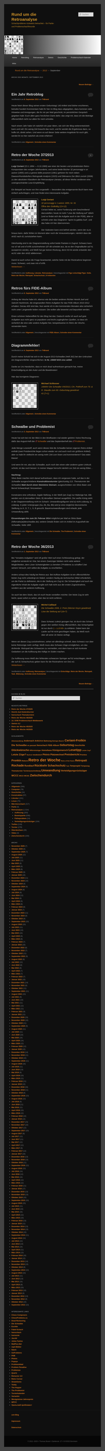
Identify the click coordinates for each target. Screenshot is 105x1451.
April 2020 (15, 1041)
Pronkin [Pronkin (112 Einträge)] (16, 760)
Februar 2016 (17, 1186)
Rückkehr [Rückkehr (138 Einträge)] (40, 765)
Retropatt (29, 275)
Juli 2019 (15, 1067)
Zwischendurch (17, 836)
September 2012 (18, 1305)
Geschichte (62, 58)
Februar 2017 (17, 1151)
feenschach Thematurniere (22, 715)
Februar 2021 (17, 1012)
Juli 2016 (15, 1171)
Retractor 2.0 (16, 1376)
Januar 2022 (16, 979)
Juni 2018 (15, 1104)
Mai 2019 (15, 1072)
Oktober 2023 (17, 919)
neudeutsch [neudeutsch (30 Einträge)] (37, 755)
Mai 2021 (15, 1003)
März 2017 (15, 1148)
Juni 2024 (15, 895)
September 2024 (18, 887)
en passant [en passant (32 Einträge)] (31, 745)
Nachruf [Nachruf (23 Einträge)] (29, 755)
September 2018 (18, 1096)
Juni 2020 (15, 1035)
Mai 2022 (15, 968)
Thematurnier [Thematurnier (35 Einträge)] (17, 771)
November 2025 (18, 846)
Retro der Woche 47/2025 (22, 709)
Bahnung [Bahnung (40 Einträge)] (48, 741)
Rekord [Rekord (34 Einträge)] (25, 761)
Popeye (14, 1361)
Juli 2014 (15, 1241)
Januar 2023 (16, 945)
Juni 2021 (15, 1000)
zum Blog (15, 1415)
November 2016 (18, 1160)
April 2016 (15, 1180)
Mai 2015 (15, 1212)
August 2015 (16, 1203)
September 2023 (18, 921)
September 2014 (18, 1235)
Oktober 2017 (17, 1128)
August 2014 (16, 1238)
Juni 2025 (15, 860)
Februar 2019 (17, 1081)
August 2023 (16, 924)
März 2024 (15, 904)
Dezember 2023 (17, 913)
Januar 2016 (16, 1189)
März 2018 (15, 1113)
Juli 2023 (15, 927)
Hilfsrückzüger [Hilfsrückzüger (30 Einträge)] (35, 750)
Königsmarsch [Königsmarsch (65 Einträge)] (60, 750)
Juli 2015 (15, 1206)
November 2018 (18, 1090)
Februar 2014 (17, 1255)
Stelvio (50, 58)
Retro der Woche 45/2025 (22, 727)
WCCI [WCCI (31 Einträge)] (21, 776)
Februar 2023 (17, 942)
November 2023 (18, 916)
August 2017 (16, 1133)
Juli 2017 (15, 1136)
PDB (13, 1356)
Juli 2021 (15, 997)
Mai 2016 (15, 1177)
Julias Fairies (17, 1341)
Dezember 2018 (17, 1087)
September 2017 (18, 1131)
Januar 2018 (16, 1119)
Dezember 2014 (17, 1226)
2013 (45, 70)
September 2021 (18, 991)
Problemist (80, 441)
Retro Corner (16, 1379)
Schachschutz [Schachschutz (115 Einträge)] (57, 765)
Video (13, 833)
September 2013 (18, 1270)
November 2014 (18, 1229)
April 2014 (15, 1250)
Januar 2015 (16, 1224)
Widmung (20, 674)
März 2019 (15, 1078)
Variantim (15, 1396)
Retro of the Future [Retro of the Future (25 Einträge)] (68, 761)
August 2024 (16, 890)
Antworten (51, 275)
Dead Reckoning (18, 1321)
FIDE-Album (54, 333)
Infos (14, 63)
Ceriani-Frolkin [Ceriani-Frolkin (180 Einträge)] (75, 740)
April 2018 (15, 1110)
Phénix (14, 1359)
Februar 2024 (17, 907)
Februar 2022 (17, 977)
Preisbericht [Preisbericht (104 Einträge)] (72, 754)
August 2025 (16, 855)
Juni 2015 (15, 1209)
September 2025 (18, 852)
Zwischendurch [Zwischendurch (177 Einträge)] (41, 775)
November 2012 (18, 1299)
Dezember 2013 (17, 1261)
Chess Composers (19, 1315)
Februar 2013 (17, 1290)
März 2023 (15, 939)
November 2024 (18, 881)
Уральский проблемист (21, 1405)
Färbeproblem (20, 818)
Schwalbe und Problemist (33, 427)
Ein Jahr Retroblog (27, 94)
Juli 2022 (15, 962)
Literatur (38, 273)
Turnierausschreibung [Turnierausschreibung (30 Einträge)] (32, 771)
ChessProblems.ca (19, 1318)
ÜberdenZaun (17, 830)
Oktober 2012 (17, 1302)
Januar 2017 (16, 1154)
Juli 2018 (15, 1102)
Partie (13, 807)
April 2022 (15, 971)
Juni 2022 (15, 965)
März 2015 (15, 1218)
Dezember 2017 (17, 1122)
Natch (13, 1350)
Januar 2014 (16, 1258)
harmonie (15, 1335)
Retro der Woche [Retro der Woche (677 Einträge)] (44, 760)
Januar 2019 (16, 1084)
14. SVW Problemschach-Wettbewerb (27, 721)
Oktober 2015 (17, 1197)
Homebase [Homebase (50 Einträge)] (47, 750)
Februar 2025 (17, 872)
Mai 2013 (15, 1282)
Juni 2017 (15, 1139)
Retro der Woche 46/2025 (22, 718)
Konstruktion (17, 795)
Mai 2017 (15, 1142)
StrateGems (16, 1382)
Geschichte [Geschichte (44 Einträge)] (80, 745)
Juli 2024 (15, 892)
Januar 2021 (16, 1014)
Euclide (14, 1326)
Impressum (15, 1421)
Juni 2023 (15, 930)
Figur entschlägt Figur (77, 273)
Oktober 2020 (17, 1023)
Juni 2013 (15, 1279)
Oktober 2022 (17, 953)
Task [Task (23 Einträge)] (67, 766)
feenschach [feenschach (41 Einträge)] (42, 745)
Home (14, 58)
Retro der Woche (18, 275)
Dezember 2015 (17, 1192)
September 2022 (18, 956)
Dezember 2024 (17, 878)
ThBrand (45, 99)
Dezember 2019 (17, 1052)
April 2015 (15, 1215)
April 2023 (15, 936)
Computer (15, 789)
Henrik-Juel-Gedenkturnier (22, 712)
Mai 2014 (15, 1247)
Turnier (14, 827)
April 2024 (15, 901)
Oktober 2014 (17, 1232)
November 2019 (18, 1055)
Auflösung (30, 273)
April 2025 (15, 866)
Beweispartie (19, 815)
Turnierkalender (18, 1393)
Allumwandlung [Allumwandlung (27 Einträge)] (17, 741)
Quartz (14, 1373)
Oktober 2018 (17, 1093)
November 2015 (18, 1194)
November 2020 (18, 1020)
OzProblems (16, 1353)
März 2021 (15, 1009)
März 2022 (15, 974)
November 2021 (18, 985)
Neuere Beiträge (86, 85)
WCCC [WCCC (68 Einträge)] (15, 775)
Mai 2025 (15, 863)
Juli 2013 (15, 1276)
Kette (89, 273)
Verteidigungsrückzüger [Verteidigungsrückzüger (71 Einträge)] (74, 770)
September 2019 (18, 1061)
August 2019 (16, 1064)
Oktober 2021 (17, 988)
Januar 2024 (16, 910)
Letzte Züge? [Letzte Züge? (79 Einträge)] (18, 754)
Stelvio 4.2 (15, 723)
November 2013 (18, 1264)
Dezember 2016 (17, 1157)
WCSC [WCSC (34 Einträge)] (27, 776)
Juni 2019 (15, 1070)
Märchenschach (18, 804)
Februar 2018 (17, 1116)
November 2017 (18, 1125)
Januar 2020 (16, 1049)
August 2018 (16, 1099)
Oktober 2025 (17, 849)
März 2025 (15, 869)
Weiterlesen (18, 266)
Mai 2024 (15, 898)
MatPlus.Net (16, 1344)
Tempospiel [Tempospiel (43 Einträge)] (75, 766)
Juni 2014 (15, 1244)
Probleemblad (17, 1364)
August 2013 (16, 1273)
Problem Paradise (19, 1367)
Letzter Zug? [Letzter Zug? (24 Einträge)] (86, 750)
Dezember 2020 (17, 1017)
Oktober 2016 (17, 1162)
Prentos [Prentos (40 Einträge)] (83, 755)
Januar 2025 (16, 875)
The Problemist (67, 531)
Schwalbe (42, 441)
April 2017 (15, 1145)
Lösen (14, 801)
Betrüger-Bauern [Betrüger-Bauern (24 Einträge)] (58, 741)
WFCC (14, 1402)
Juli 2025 (15, 858)
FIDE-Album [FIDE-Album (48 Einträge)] (53, 745)
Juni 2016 (15, 1174)
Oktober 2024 (17, 884)
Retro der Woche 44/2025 (22, 729)
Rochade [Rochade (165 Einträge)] (17, 765)
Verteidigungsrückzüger (24, 821)
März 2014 (15, 1253)
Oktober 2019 (17, 1058)
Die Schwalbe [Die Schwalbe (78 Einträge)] (19, 745)
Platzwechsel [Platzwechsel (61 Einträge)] (57, 754)
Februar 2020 (17, 1046)
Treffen (14, 824)
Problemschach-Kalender (81, 58)
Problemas (16, 1370)
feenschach (16, 1332)
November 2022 (18, 950)
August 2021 (16, 994)
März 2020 (15, 1043)
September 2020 (18, 1026)
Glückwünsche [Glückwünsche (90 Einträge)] (20, 750)
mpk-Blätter (16, 1347)
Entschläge (65, 671)
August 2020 (16, 1029)
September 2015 (18, 1200)
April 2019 (15, 1075)
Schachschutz (39, 275)
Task (13, 674)
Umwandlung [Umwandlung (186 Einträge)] (50, 770)
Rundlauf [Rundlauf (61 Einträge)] (29, 766)
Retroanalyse (38, 58)
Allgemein (29, 142)
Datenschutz (16, 1427)
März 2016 (15, 1183)
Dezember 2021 (17, 982)
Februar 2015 (17, 1221)
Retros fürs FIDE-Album (31, 288)
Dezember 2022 (17, 948)
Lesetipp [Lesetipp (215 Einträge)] (74, 750)
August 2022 (16, 959)
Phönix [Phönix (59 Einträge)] (46, 754)
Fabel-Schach (17, 1330)
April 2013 (15, 1285)
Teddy (14, 1385)
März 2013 (15, 1287)
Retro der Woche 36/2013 (32, 547)
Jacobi (14, 1338)
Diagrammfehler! (25, 345)
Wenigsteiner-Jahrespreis (22, 1399)
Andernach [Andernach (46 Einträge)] (29, 741)
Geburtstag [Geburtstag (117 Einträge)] (67, 745)
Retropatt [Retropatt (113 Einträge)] (81, 760)
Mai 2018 (15, 1107)
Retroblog (25, 58)
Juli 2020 (15, 1032)
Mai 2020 (15, 1038)
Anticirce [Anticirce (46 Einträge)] (39, 741)
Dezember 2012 (17, 1296)
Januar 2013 (16, 1293)
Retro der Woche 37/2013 (32, 155)
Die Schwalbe (54, 531)
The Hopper (16, 1388)
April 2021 (15, 1006)
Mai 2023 (15, 933)
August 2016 (16, 1168)
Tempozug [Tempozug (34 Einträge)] (85, 766)
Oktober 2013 (17, 1267)
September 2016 (18, 1165)
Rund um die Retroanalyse (27, 70)
